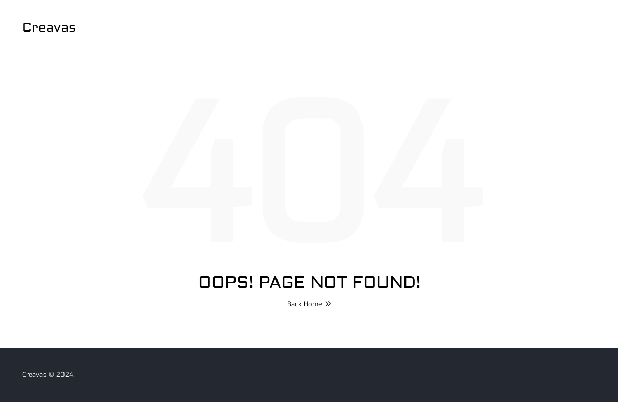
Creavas (49, 28)
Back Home (309, 304)
